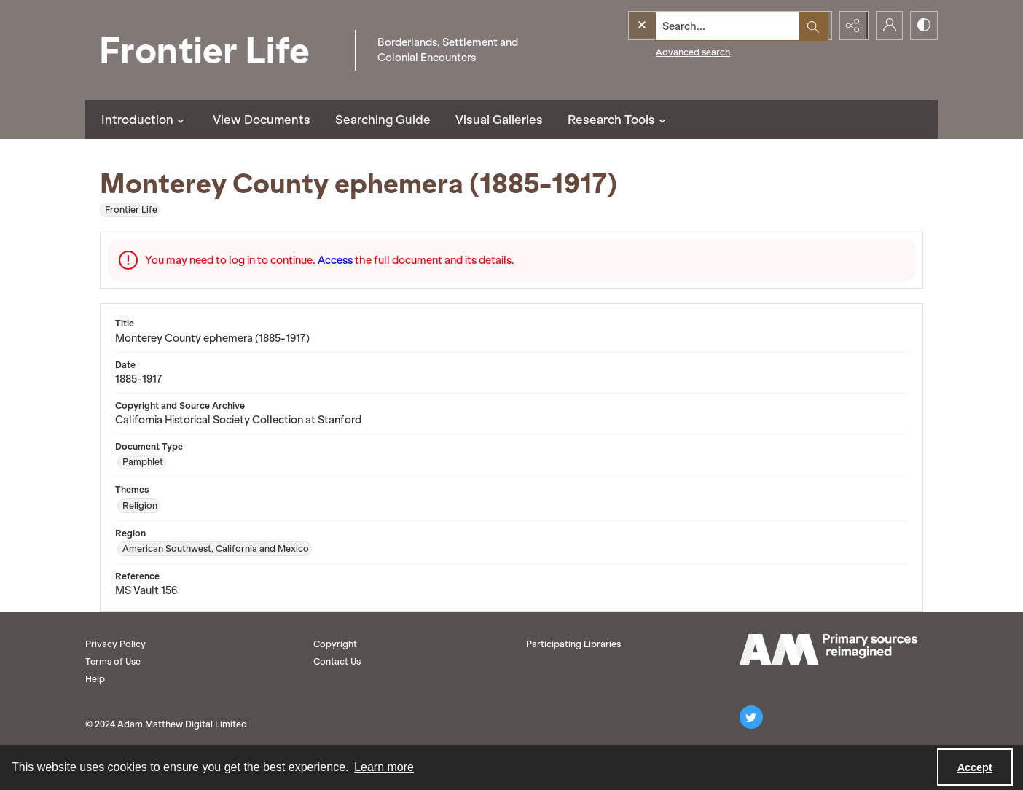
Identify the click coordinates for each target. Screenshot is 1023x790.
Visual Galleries (499, 119)
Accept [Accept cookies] (974, 767)
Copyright (335, 643)
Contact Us (337, 661)
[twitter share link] (751, 717)
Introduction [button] (144, 119)
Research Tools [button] (619, 119)
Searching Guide (383, 119)
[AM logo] (828, 649)
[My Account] (887, 25)
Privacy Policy (115, 643)
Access (335, 260)
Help (95, 678)
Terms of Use (113, 661)
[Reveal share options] (850, 25)
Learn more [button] (384, 767)
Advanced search (663, 51)
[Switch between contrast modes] (923, 25)
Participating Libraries (573, 643)
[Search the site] (699, 25)
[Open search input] (814, 25)
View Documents (261, 119)
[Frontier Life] (216, 50)
